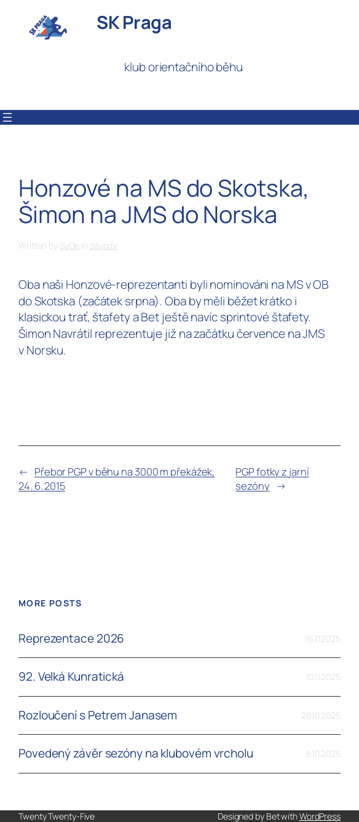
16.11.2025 (323, 638)
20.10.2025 (321, 715)
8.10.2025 (323, 753)
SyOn (70, 245)
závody (103, 245)
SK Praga (134, 22)
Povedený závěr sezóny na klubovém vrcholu (135, 753)
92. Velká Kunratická (71, 676)
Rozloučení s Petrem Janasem (97, 715)
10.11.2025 (323, 677)
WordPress (320, 816)
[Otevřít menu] (7, 117)
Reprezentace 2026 (71, 638)
